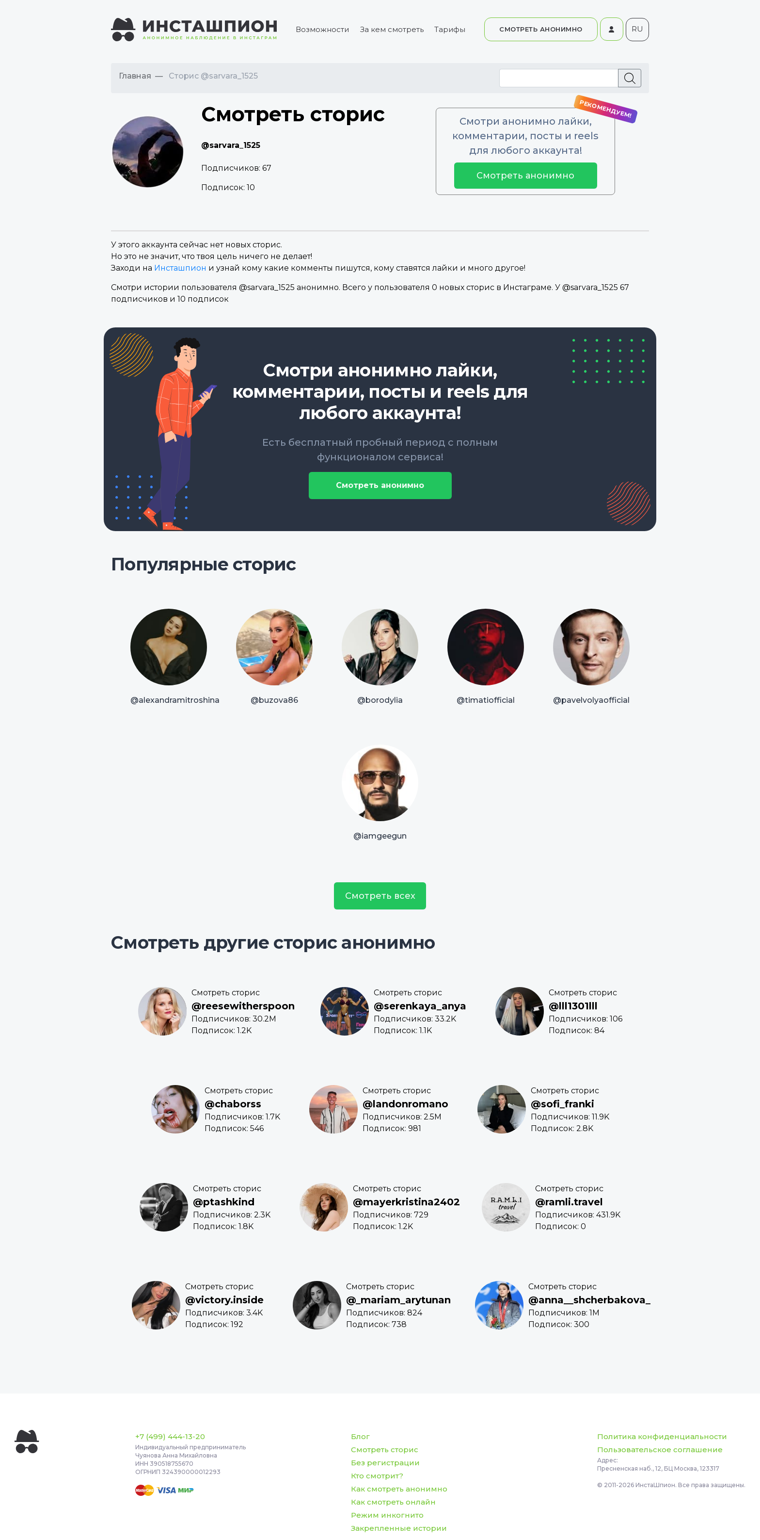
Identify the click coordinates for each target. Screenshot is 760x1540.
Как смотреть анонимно (399, 1488)
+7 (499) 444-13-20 (170, 1436)
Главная (135, 76)
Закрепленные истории (399, 1528)
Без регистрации (385, 1462)
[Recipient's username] (558, 78)
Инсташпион (180, 268)
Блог (360, 1436)
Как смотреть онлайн (393, 1502)
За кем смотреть (392, 29)
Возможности (322, 29)
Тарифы (449, 29)
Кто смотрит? (377, 1475)
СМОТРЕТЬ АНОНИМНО (541, 29)
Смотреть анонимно (525, 175)
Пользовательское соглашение (660, 1449)
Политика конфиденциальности (662, 1436)
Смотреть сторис (384, 1449)
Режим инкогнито (387, 1515)
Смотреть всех (380, 896)
